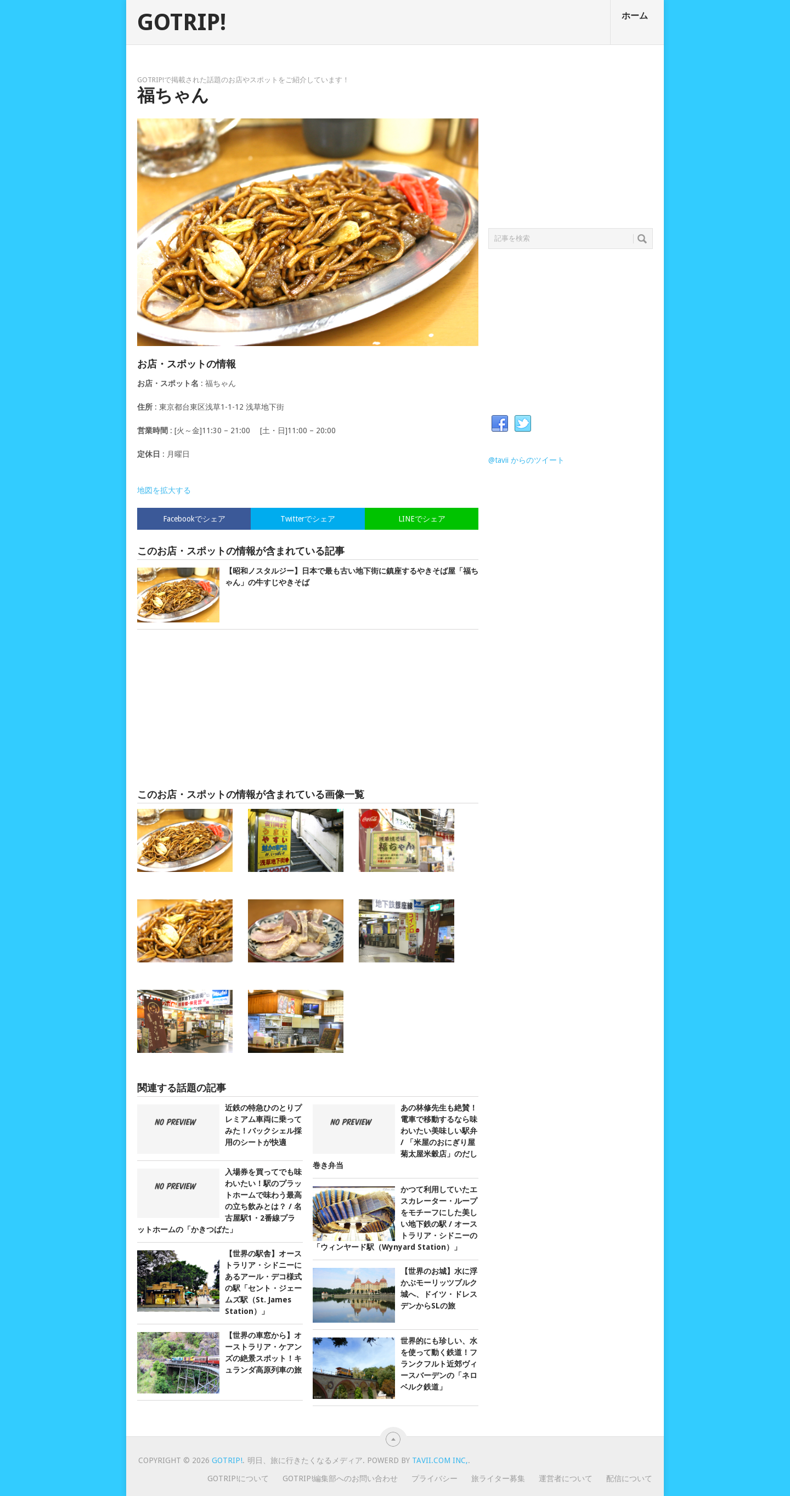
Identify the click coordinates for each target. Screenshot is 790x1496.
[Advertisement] (307, 709)
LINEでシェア (421, 518)
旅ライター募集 (498, 1478)
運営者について (565, 1478)
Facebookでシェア (194, 518)
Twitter (523, 424)
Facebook (500, 424)
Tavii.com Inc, (440, 1460)
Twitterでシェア (307, 518)
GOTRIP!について (238, 1478)
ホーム (635, 15)
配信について (629, 1478)
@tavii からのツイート (526, 460)
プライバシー (434, 1478)
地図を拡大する (164, 490)
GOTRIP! (181, 22)
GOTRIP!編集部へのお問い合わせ (340, 1478)
